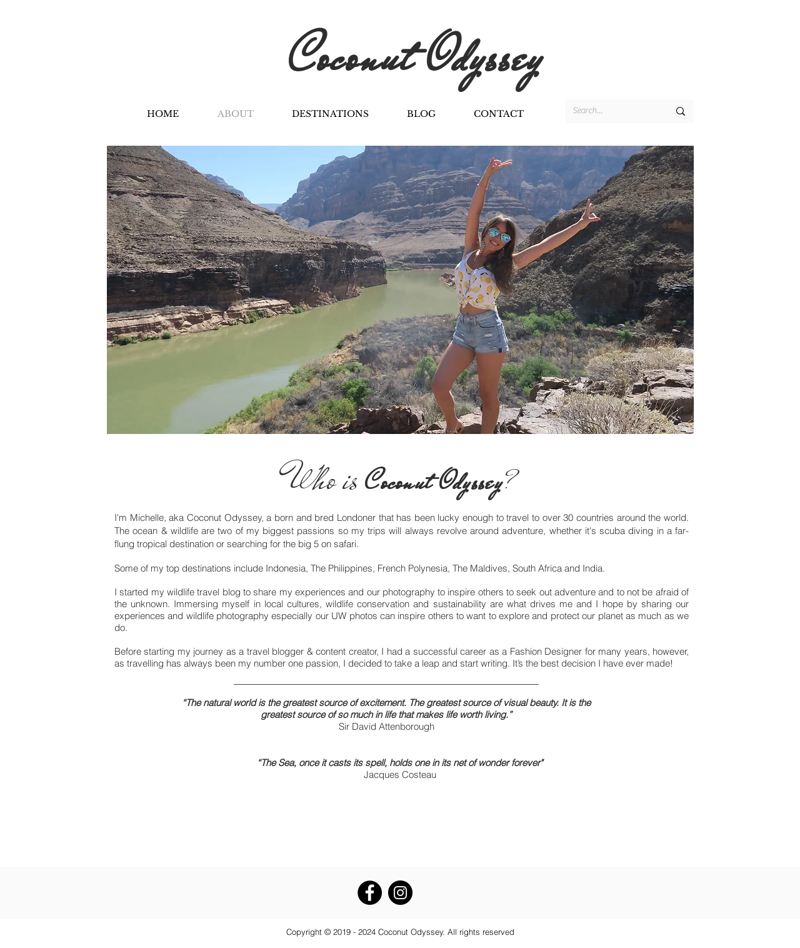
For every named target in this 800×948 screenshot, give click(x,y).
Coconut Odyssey (422, 57)
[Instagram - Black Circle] (400, 892)
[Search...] (611, 111)
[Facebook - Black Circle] (370, 892)
